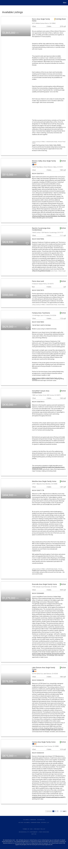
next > (64, 811)
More (64, 2)
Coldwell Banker (29, 819)
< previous (49, 811)
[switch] (27, 175)
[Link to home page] (2, 2)
